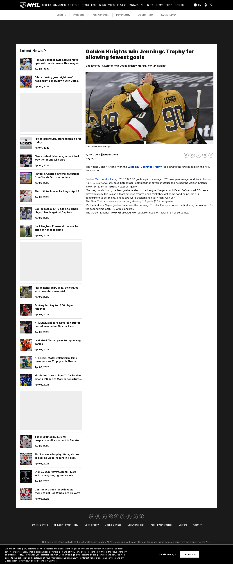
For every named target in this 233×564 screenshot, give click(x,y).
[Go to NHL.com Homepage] (30, 5)
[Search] (211, 5)
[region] (116, 554)
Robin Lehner (203, 179)
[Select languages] (197, 5)
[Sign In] (205, 5)
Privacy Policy (119, 552)
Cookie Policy (16, 554)
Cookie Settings (67, 554)
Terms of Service (48, 561)
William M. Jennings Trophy (145, 166)
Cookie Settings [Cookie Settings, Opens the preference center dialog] (167, 554)
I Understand (190, 554)
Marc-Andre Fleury (106, 179)
